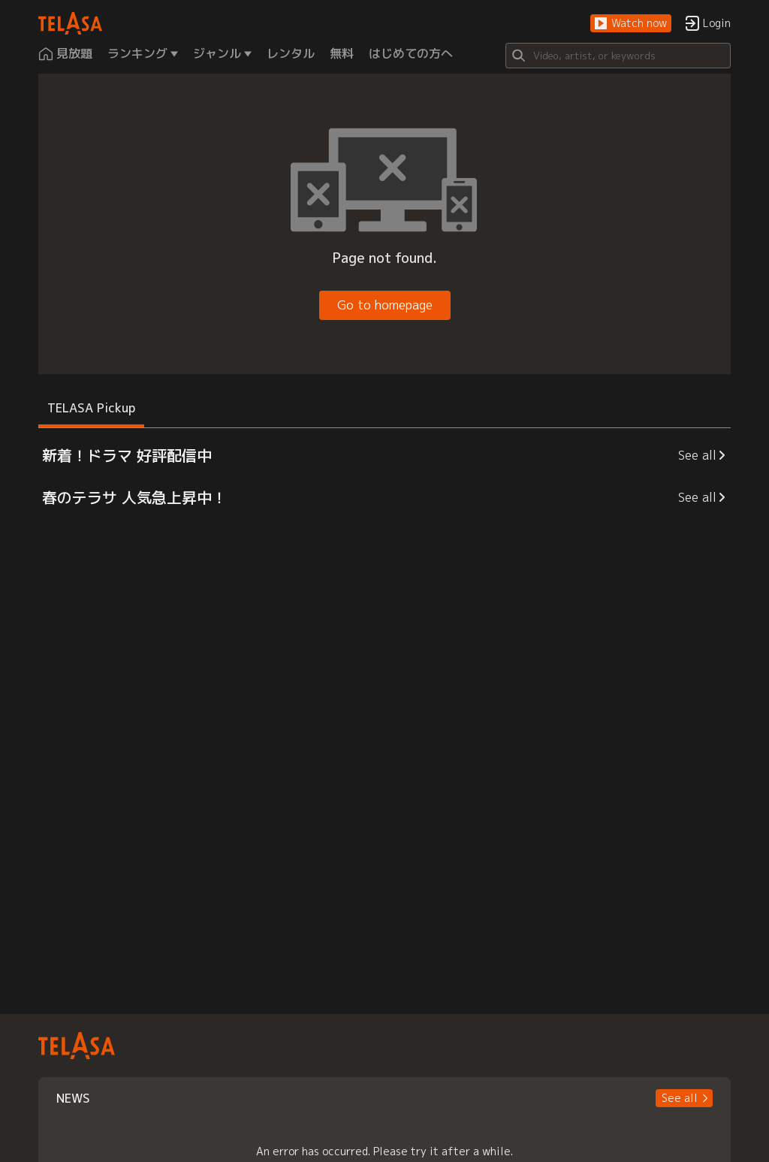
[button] (630, 23)
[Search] (618, 55)
